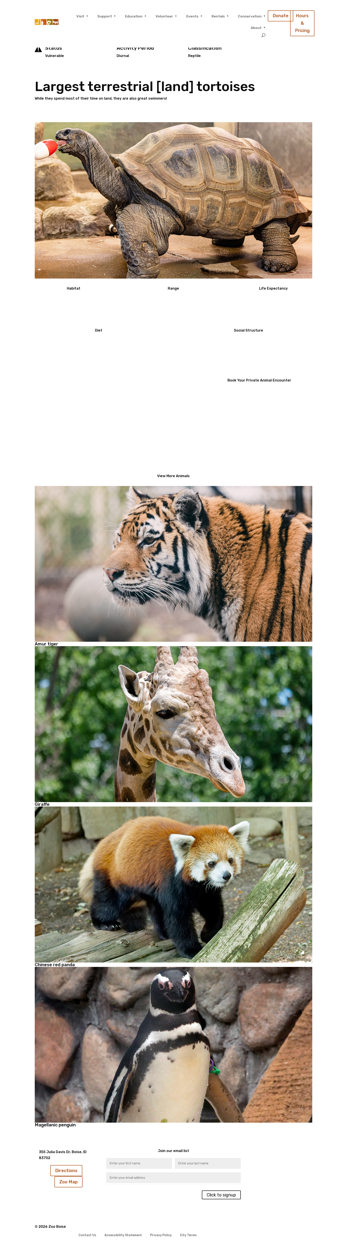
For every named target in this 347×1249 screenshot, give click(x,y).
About (256, 28)
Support (104, 16)
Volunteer (164, 16)
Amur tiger (46, 644)
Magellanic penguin (55, 1125)
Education (134, 16)
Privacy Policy (161, 1235)
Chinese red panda (55, 964)
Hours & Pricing (302, 23)
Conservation (250, 16)
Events (192, 16)
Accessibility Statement (123, 1235)
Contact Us (87, 1235)
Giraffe (42, 804)
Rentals (218, 16)
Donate (281, 16)
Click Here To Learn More (80, 437)
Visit (80, 16)
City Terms (188, 1235)
